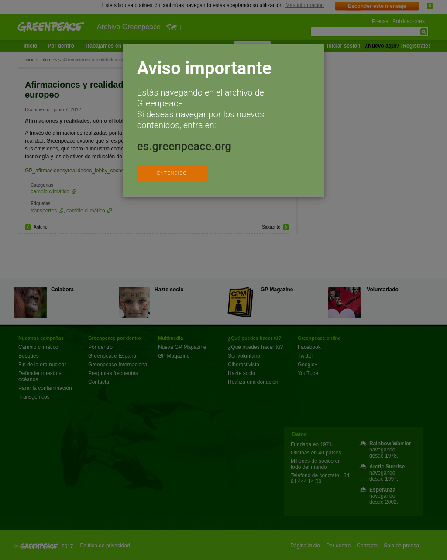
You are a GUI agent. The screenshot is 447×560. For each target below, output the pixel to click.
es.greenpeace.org (184, 146)
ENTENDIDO (172, 173)
